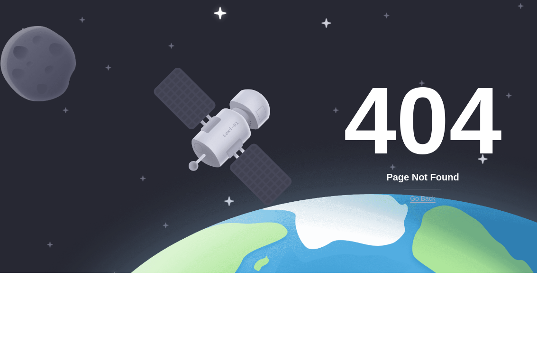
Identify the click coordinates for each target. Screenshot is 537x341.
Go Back (423, 198)
